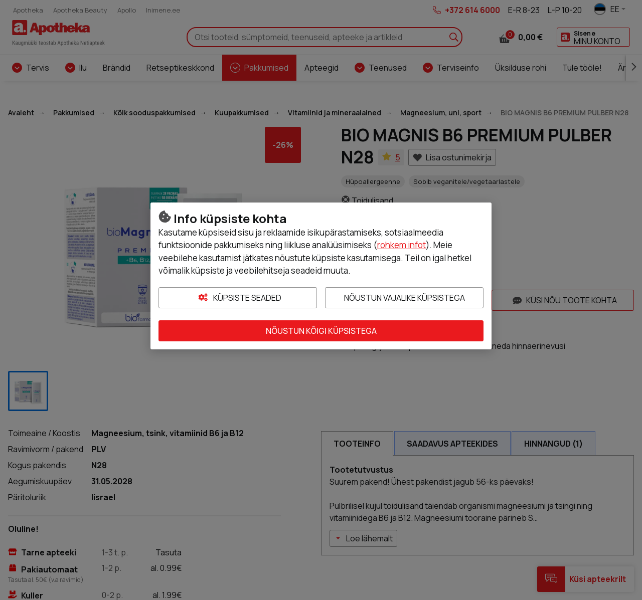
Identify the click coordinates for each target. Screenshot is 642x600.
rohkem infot (401, 245)
